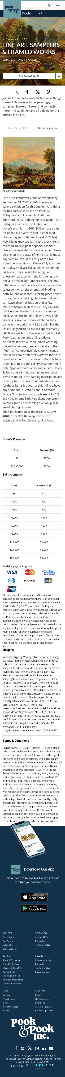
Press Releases (9, 999)
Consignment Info (43, 960)
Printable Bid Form (11, 964)
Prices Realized (42, 972)
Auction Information (48, 128)
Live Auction (15, 38)
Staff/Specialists (42, 999)
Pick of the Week (10, 1006)
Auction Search (10, 944)
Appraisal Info (41, 937)
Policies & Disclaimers (13, 979)
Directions (40, 1002)
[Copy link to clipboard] (17, 92)
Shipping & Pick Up (11, 976)
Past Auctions (9, 941)
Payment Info (9, 972)
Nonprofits (40, 941)
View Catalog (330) (29, 75)
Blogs (5, 1002)
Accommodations (43, 1006)
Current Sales (9, 937)
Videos (6, 1010)
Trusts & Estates (42, 944)
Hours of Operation (44, 1010)
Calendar (7, 995)
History (38, 995)
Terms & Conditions (12, 983)
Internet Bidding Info (12, 968)
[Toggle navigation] (57, 5)
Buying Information (11, 960)
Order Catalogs (9, 949)
